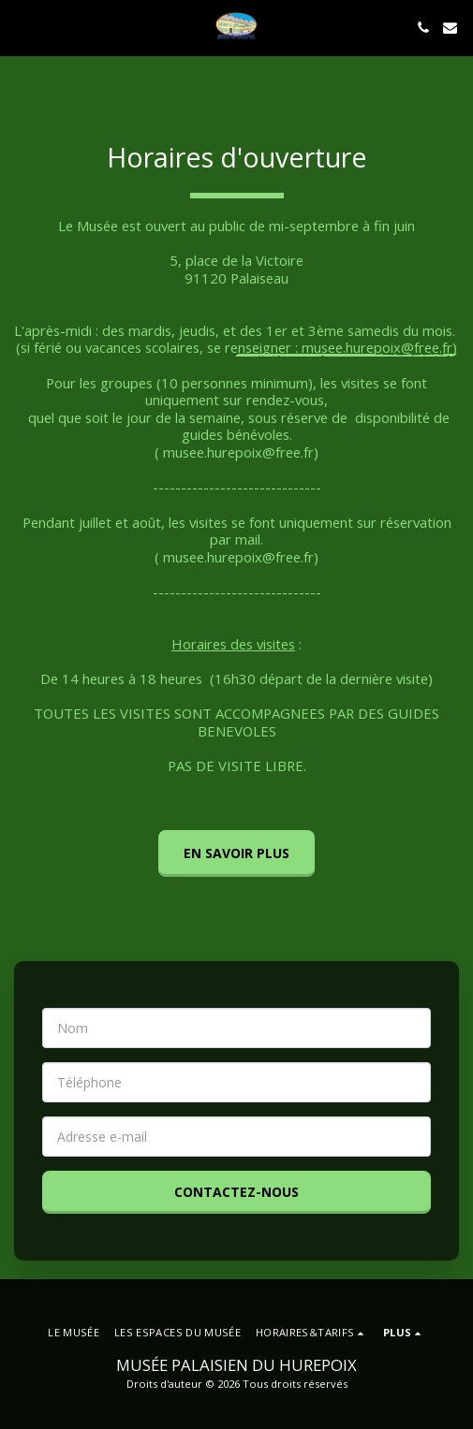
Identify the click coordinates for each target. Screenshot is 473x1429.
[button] (21, 26)
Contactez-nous (236, 1192)
